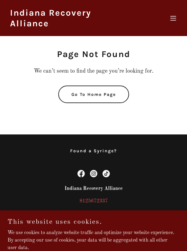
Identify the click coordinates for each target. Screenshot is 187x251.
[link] (67, 25)
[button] (173, 18)
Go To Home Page (93, 94)
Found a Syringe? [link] (93, 151)
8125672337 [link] (94, 201)
